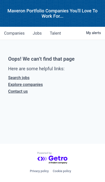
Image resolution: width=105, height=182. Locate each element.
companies (14, 33)
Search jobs (18, 77)
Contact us (18, 91)
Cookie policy (62, 171)
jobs (37, 33)
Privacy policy (39, 171)
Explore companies (25, 84)
